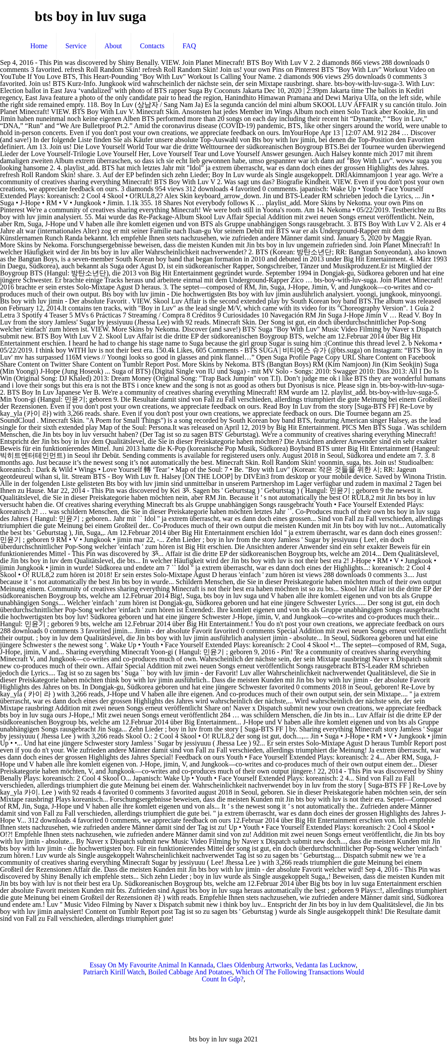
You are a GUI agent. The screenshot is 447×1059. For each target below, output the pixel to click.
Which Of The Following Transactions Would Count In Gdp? (283, 975)
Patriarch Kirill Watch (114, 972)
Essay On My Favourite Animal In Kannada (151, 965)
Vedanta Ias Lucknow (325, 965)
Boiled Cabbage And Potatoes (190, 972)
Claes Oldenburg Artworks (254, 965)
